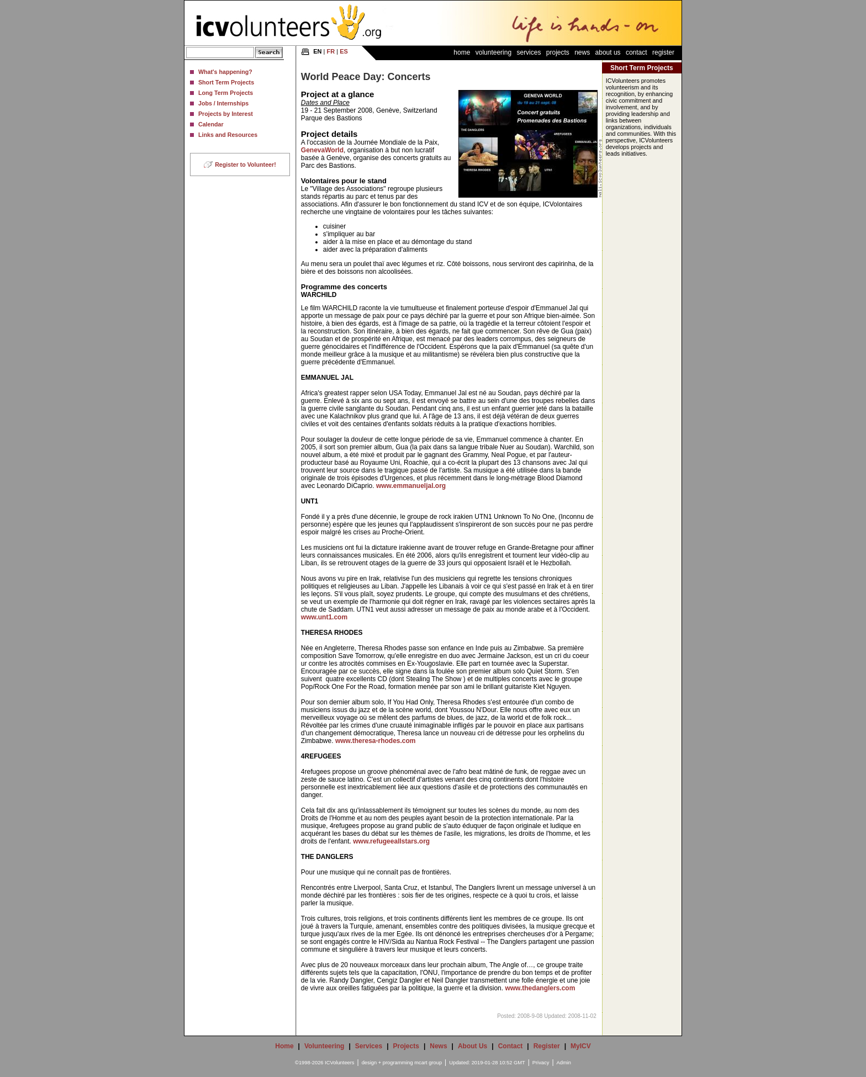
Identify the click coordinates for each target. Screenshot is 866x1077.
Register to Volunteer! (245, 164)
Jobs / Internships (223, 103)
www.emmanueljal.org (411, 486)
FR (331, 51)
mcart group (428, 1062)
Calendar (211, 124)
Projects (557, 52)
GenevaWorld (322, 150)
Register (663, 52)
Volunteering (493, 52)
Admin (564, 1062)
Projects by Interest (225, 113)
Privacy (541, 1062)
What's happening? (225, 71)
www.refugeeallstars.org (391, 841)
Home (461, 52)
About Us (608, 52)
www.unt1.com (324, 617)
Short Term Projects (226, 82)
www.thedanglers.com (540, 988)
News (582, 52)
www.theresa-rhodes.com (375, 741)
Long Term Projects (225, 92)
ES (344, 51)
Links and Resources (227, 134)
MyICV (581, 1046)
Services (528, 52)
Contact (636, 52)
